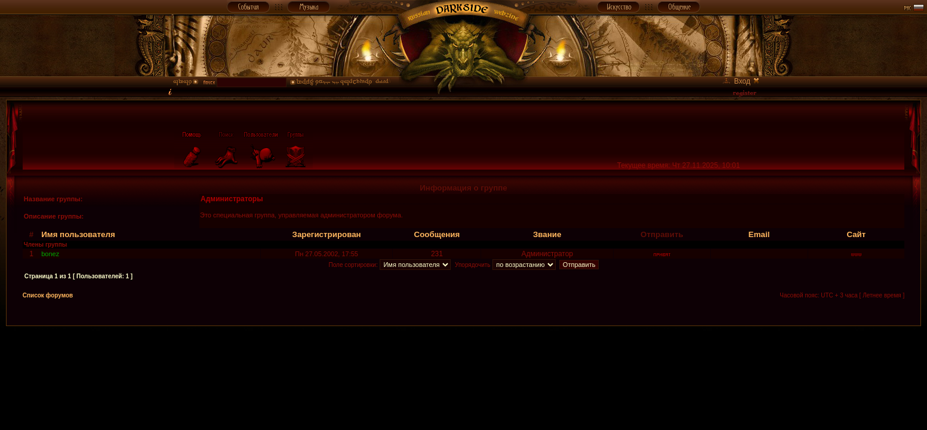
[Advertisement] (464, 353)
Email (759, 234)
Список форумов (48, 295)
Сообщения (437, 234)
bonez (50, 253)
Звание (547, 234)
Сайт (856, 234)
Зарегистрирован (326, 234)
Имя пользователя (78, 234)
